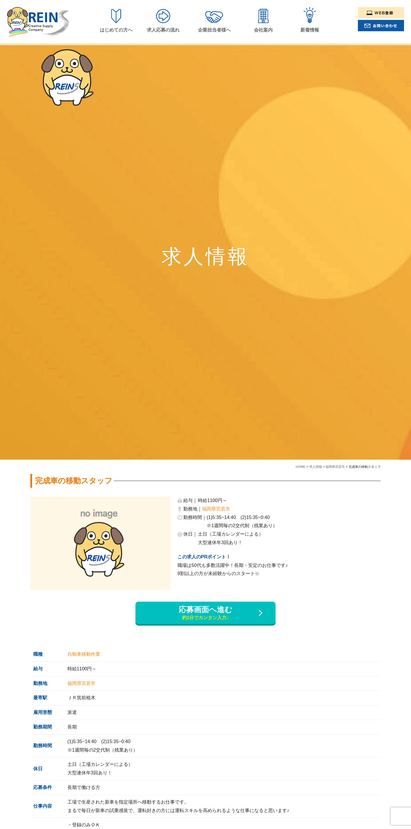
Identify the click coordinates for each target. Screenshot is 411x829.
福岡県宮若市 (216, 508)
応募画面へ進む (205, 613)
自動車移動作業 (83, 654)
